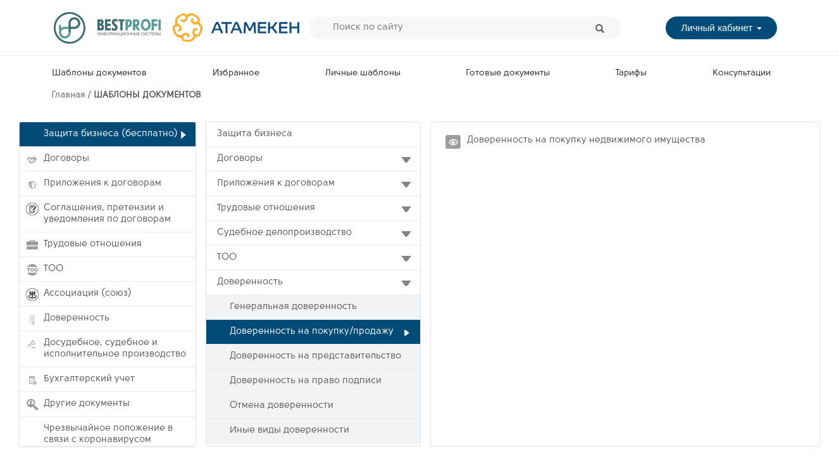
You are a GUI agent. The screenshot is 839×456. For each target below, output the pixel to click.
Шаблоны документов (99, 73)
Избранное (236, 73)
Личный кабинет (721, 27)
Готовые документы (508, 73)
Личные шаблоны (363, 73)
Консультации (741, 73)
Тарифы (631, 73)
